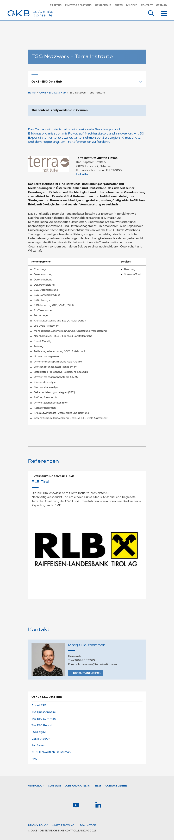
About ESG (39, 705)
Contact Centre (116, 785)
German (161, 5)
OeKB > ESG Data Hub (52, 92)
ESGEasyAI (39, 732)
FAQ (34, 758)
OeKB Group (103, 5)
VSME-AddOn (41, 738)
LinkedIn (82, 174)
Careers (55, 5)
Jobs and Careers (77, 785)
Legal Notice (87, 825)
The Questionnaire (44, 712)
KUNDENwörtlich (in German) (52, 752)
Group (36, 785)
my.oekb (131, 5)
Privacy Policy (38, 825)
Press (119, 5)
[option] (87, 535)
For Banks (38, 745)
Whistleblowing (63, 825)
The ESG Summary (44, 718)
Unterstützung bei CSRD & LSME (53, 476)
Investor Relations (78, 5)
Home (31, 92)
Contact (147, 5)
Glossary (54, 785)
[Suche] (151, 13)
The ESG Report (42, 725)
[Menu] (164, 13)
